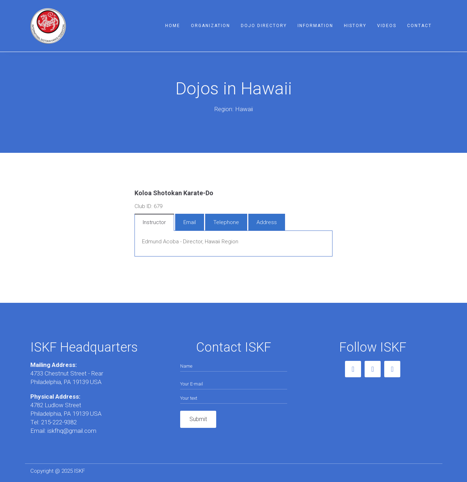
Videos (386, 25)
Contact (419, 25)
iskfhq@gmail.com (71, 430)
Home (172, 25)
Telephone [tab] (226, 222)
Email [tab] (189, 222)
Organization (210, 25)
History (355, 25)
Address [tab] (267, 222)
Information (315, 25)
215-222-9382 (59, 422)
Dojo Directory (264, 25)
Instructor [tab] (154, 222)
